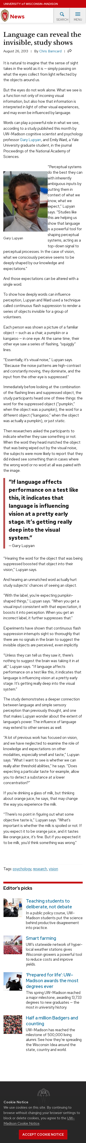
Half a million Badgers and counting (52, 1021)
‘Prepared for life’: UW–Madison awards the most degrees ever (52, 980)
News (13, 15)
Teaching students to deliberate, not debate (49, 904)
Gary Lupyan (30, 139)
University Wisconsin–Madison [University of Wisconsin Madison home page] (31, 4)
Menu (78, 17)
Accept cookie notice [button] (43, 1134)
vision (53, 868)
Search (62, 16)
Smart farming (41, 938)
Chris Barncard (50, 51)
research (40, 868)
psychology (22, 868)
